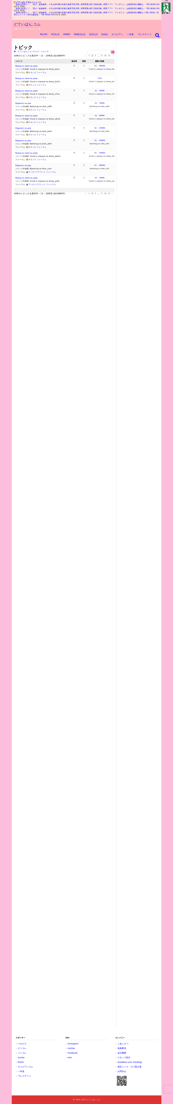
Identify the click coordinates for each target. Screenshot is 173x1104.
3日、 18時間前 (99, 165)
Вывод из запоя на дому (26, 65)
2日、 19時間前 (99, 66)
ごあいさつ (123, 1043)
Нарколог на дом (23, 103)
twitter (71, 1048)
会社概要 (122, 1053)
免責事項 (122, 1048)
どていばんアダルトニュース (28, 2)
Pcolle (55, 34)
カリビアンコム (25, 1066)
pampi (66, 34)
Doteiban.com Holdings (130, 1062)
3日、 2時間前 (100, 91)
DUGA (104, 34)
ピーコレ (22, 1048)
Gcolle (21, 1057)
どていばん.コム (27, 24)
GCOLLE (93, 34)
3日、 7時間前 (100, 103)
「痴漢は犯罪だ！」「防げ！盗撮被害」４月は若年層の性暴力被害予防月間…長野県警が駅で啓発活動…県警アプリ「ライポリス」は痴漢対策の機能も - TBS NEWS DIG (86, 4)
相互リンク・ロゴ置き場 (129, 1066)
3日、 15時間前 (99, 140)
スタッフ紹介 (124, 1057)
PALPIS (43, 34)
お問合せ (122, 1071)
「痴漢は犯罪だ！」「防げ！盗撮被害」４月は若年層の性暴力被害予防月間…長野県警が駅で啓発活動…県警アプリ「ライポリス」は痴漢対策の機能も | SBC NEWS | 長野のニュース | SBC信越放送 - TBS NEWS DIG (86, 13)
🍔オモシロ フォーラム (36, 72)
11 (109, 56)
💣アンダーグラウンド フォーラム (41, 172)
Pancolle (79, 34)
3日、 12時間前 (99, 128)
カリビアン (117, 34)
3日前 (100, 78)
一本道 (130, 34)
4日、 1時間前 (100, 178)
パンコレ (22, 1053)
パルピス (22, 1043)
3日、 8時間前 (100, 115)
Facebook (72, 1053)
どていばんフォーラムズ (28, 51)
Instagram (73, 1043)
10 (105, 56)
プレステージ (144, 34)
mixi (70, 1057)
